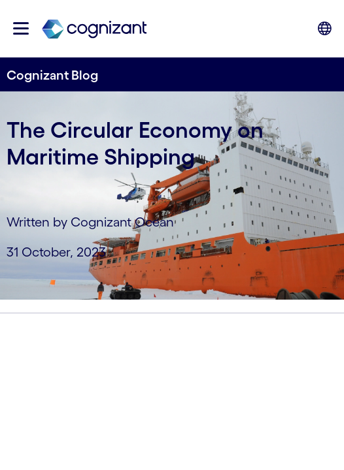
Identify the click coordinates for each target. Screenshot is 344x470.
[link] (94, 28)
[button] (21, 28)
